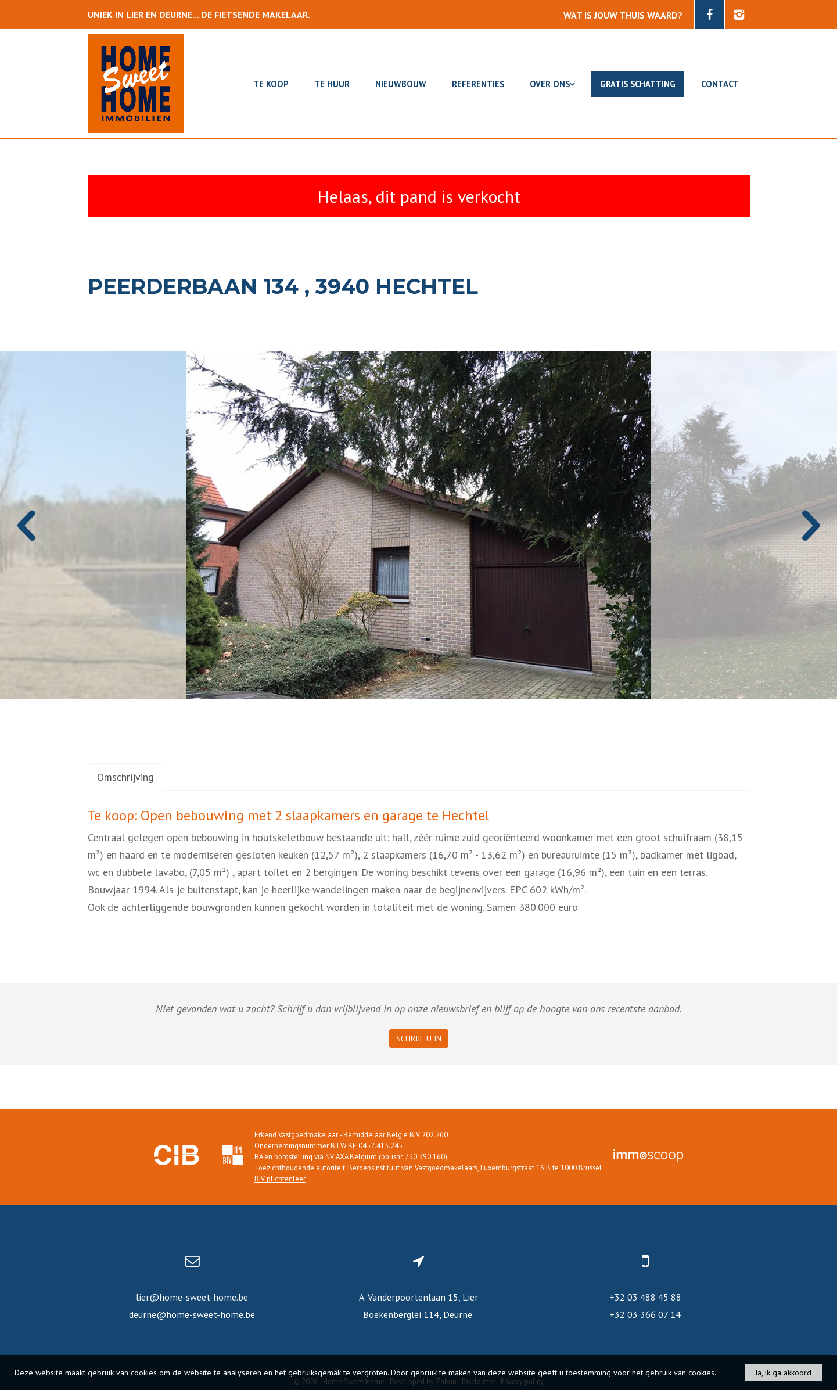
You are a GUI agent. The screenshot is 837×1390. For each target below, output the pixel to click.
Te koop (271, 83)
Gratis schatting (638, 83)
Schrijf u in (418, 1038)
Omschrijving (125, 777)
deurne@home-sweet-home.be (192, 1314)
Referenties (478, 83)
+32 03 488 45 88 (645, 1297)
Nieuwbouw (400, 83)
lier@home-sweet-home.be (192, 1297)
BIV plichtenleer (280, 1178)
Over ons (552, 83)
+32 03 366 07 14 (645, 1314)
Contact (719, 83)
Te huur (332, 83)
